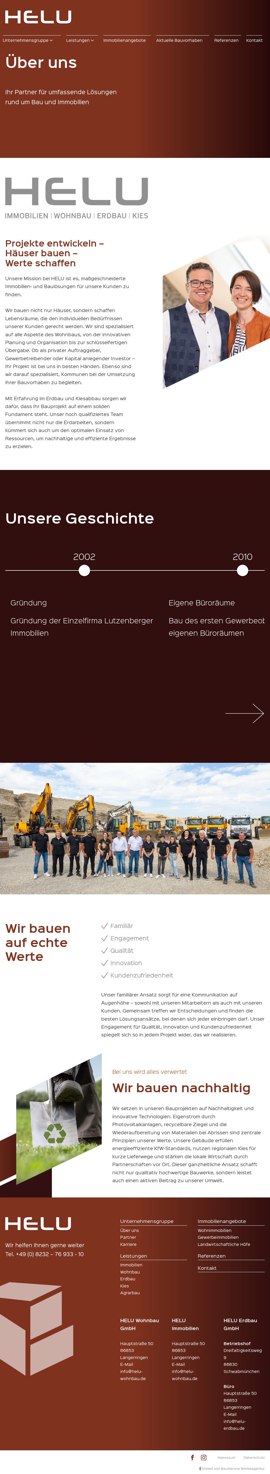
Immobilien (131, 1264)
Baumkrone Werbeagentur (243, 1468)
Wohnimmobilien (215, 1230)
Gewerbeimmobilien (218, 1237)
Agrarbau (130, 1292)
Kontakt (207, 1268)
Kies (124, 1286)
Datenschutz (254, 1457)
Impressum (226, 1457)
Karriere (128, 1244)
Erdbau (127, 1278)
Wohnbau (130, 1272)
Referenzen (212, 1255)
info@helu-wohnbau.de (133, 1374)
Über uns (129, 1230)
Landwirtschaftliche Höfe (224, 1244)
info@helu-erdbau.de (235, 1424)
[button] (32, 40)
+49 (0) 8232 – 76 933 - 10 (50, 1253)
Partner (128, 1237)
